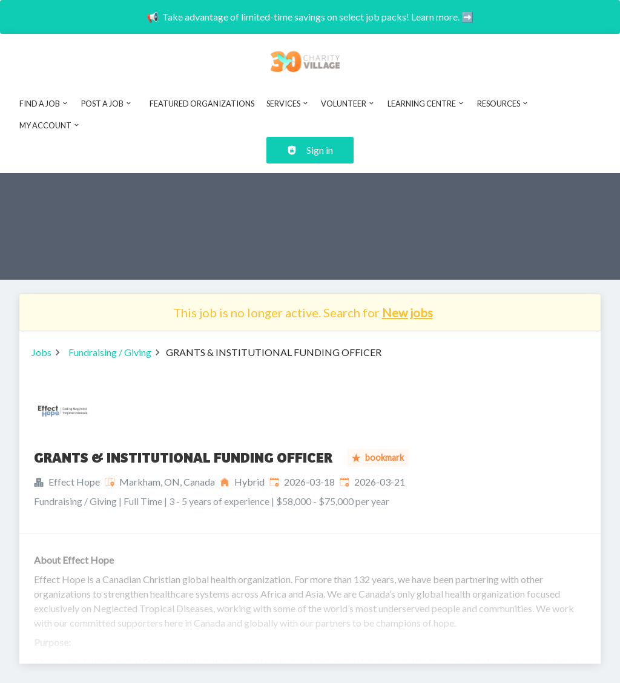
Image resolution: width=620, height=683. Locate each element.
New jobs (407, 312)
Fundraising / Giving (109, 352)
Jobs (41, 352)
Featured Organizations (202, 103)
